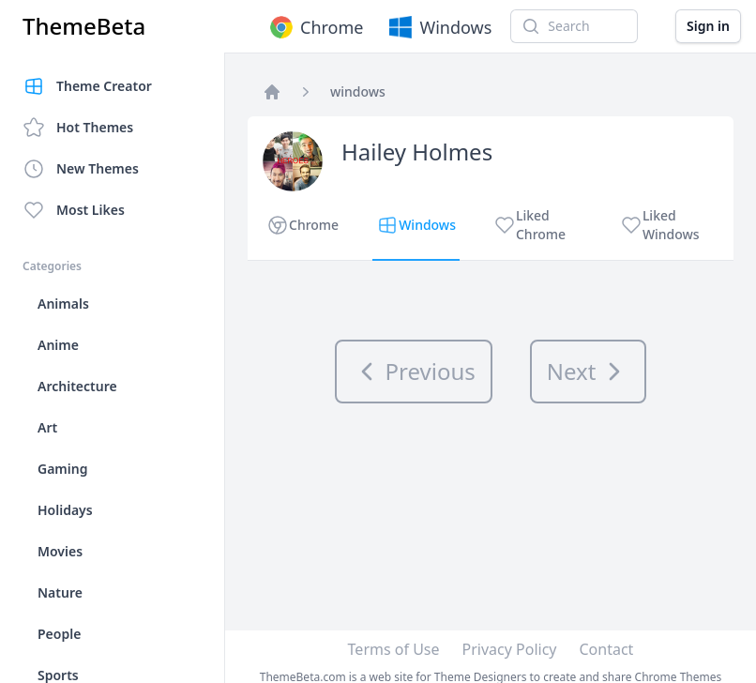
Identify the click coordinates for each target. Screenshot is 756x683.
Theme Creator (87, 86)
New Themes (81, 169)
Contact (607, 649)
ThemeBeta (84, 26)
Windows (438, 27)
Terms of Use (394, 649)
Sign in (708, 26)
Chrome (314, 27)
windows (358, 91)
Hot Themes (78, 127)
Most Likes (74, 210)
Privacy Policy (509, 649)
